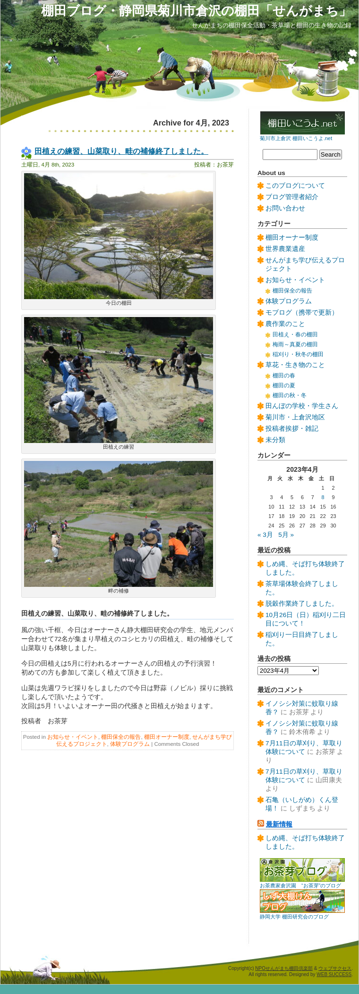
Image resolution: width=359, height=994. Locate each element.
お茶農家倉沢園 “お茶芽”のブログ (300, 885)
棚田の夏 (284, 385)
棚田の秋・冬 (290, 395)
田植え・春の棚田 (295, 334)
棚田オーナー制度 (166, 737)
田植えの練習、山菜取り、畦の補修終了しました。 (121, 151)
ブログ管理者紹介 (291, 196)
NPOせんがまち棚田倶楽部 (284, 968)
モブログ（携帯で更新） (301, 312)
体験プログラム (130, 744)
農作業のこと (285, 323)
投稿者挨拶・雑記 (291, 428)
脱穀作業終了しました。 (301, 603)
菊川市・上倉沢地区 (295, 417)
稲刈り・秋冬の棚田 (298, 354)
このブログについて (295, 185)
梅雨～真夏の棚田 (295, 344)
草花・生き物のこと (295, 364)
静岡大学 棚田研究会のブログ (294, 916)
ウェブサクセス (334, 968)
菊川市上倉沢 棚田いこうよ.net (296, 138)
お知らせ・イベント (72, 737)
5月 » (286, 534)
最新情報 (279, 824)
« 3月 (265, 534)
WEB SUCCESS (333, 974)
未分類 (275, 439)
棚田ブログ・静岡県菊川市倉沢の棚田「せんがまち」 (196, 10)
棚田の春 (284, 375)
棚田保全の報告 (121, 737)
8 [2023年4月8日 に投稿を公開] (323, 497)
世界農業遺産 (285, 248)
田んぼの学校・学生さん (301, 405)
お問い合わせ (285, 208)
